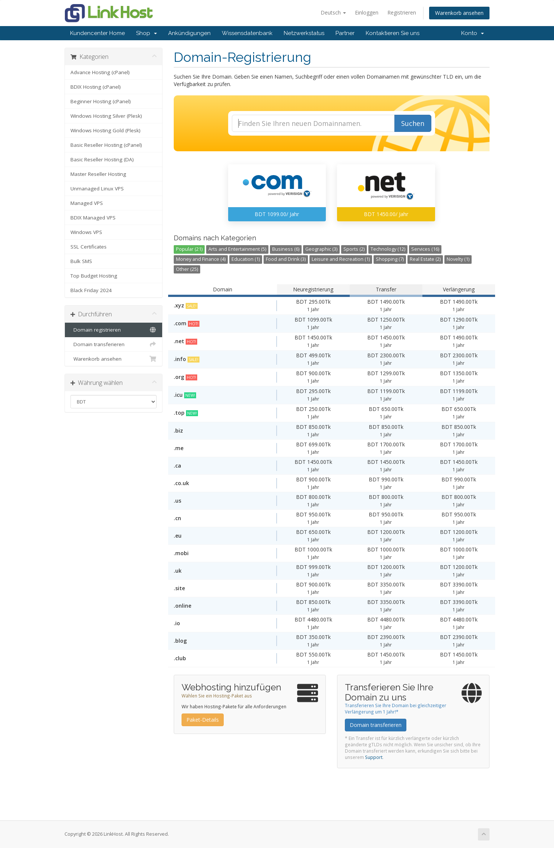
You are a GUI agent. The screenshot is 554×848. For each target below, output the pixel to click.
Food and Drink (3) (286, 259)
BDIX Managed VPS (93, 217)
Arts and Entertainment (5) (237, 249)
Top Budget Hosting (93, 275)
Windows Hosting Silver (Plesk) (106, 116)
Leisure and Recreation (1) (341, 259)
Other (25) (187, 269)
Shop (146, 33)
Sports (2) (354, 249)
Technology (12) (388, 249)
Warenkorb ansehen (459, 12)
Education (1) (246, 259)
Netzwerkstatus (304, 33)
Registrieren (401, 12)
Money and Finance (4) (201, 259)
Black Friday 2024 (91, 290)
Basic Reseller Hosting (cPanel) (106, 145)
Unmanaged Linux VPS (97, 188)
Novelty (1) (458, 259)
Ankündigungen (189, 33)
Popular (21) (189, 249)
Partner (345, 33)
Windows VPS (86, 232)
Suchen (412, 123)
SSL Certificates (88, 246)
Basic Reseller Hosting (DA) (102, 159)
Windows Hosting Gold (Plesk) (105, 130)
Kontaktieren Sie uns (392, 33)
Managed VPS (86, 203)
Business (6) (285, 249)
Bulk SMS (81, 261)
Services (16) (425, 249)
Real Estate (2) (425, 259)
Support (374, 757)
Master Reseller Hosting (98, 174)
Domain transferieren (113, 344)
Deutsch (333, 12)
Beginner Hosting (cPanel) (100, 101)
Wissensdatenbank (247, 33)
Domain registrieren (113, 329)
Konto (472, 33)
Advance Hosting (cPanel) (100, 72)
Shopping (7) (390, 259)
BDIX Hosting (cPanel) (95, 86)
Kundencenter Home (97, 33)
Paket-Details (202, 719)
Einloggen (366, 12)
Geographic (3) (321, 249)
